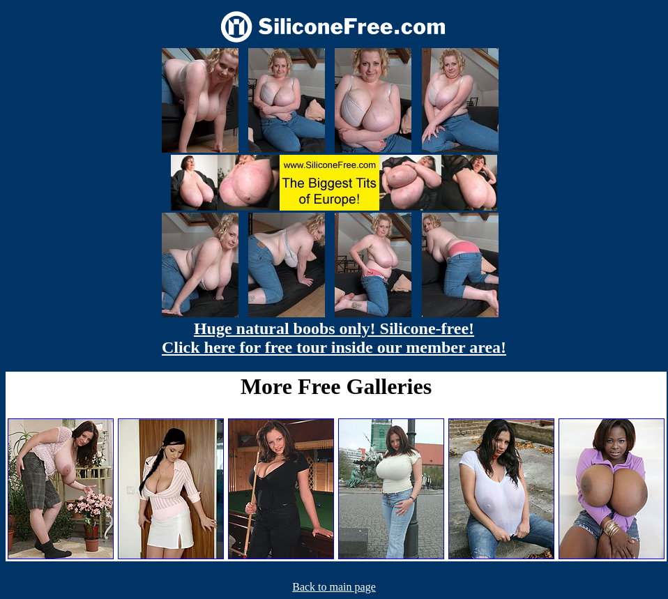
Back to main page (334, 587)
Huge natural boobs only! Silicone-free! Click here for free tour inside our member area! (334, 337)
